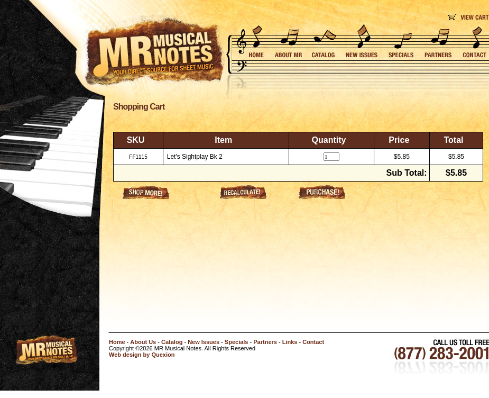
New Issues (203, 342)
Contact (313, 342)
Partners (265, 342)
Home (117, 342)
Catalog (171, 342)
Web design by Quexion (141, 354)
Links (290, 342)
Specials (236, 342)
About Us (143, 342)
